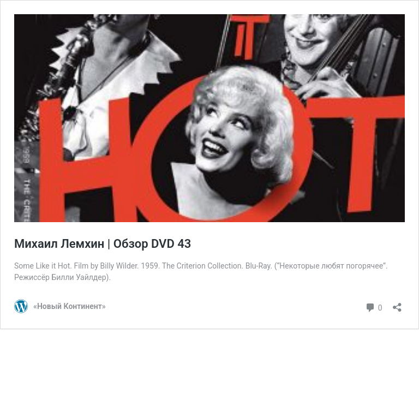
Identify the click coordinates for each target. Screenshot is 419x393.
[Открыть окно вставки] (397, 303)
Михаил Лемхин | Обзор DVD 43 (102, 244)
